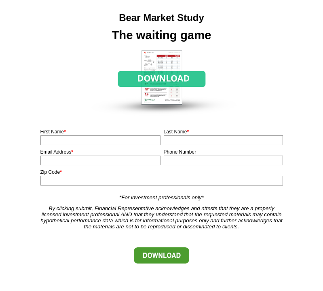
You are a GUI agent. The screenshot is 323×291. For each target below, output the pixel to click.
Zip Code (50, 172)
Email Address (56, 152)
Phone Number (180, 152)
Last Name (175, 132)
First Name (52, 132)
